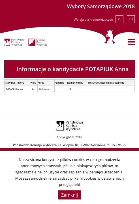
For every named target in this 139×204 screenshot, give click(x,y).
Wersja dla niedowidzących (93, 19)
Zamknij (69, 195)
